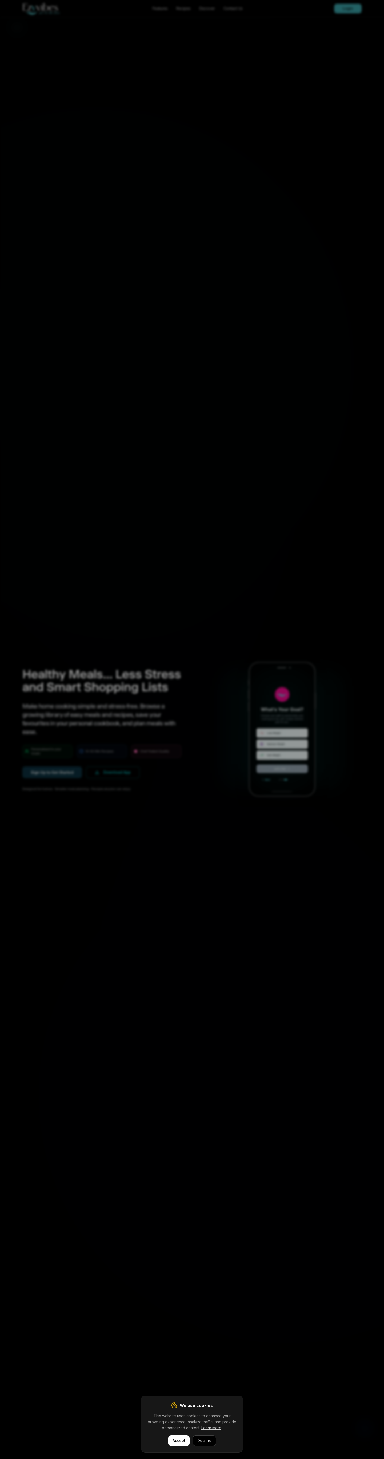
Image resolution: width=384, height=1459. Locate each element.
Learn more (211, 1427)
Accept (179, 1440)
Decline (204, 1440)
